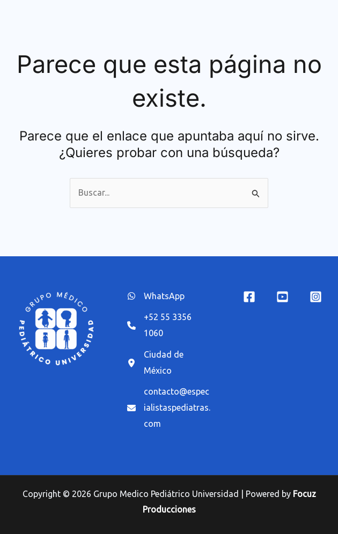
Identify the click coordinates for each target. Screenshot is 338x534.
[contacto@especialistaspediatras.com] (169, 408)
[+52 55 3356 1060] (169, 325)
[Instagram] (316, 297)
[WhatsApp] (156, 296)
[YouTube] (282, 297)
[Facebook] (249, 297)
